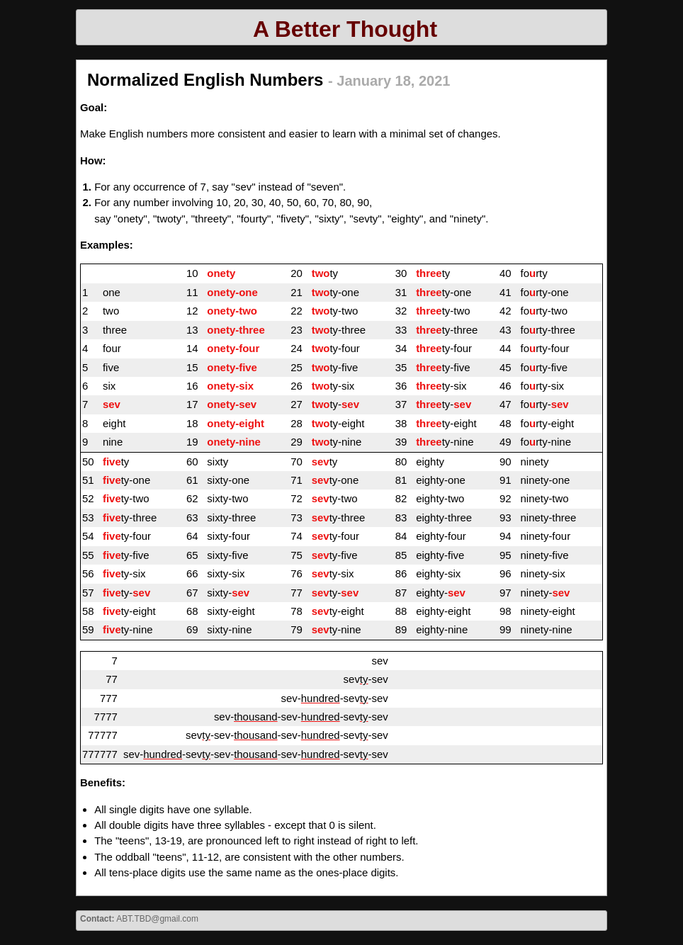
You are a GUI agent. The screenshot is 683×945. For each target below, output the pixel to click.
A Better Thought (345, 29)
